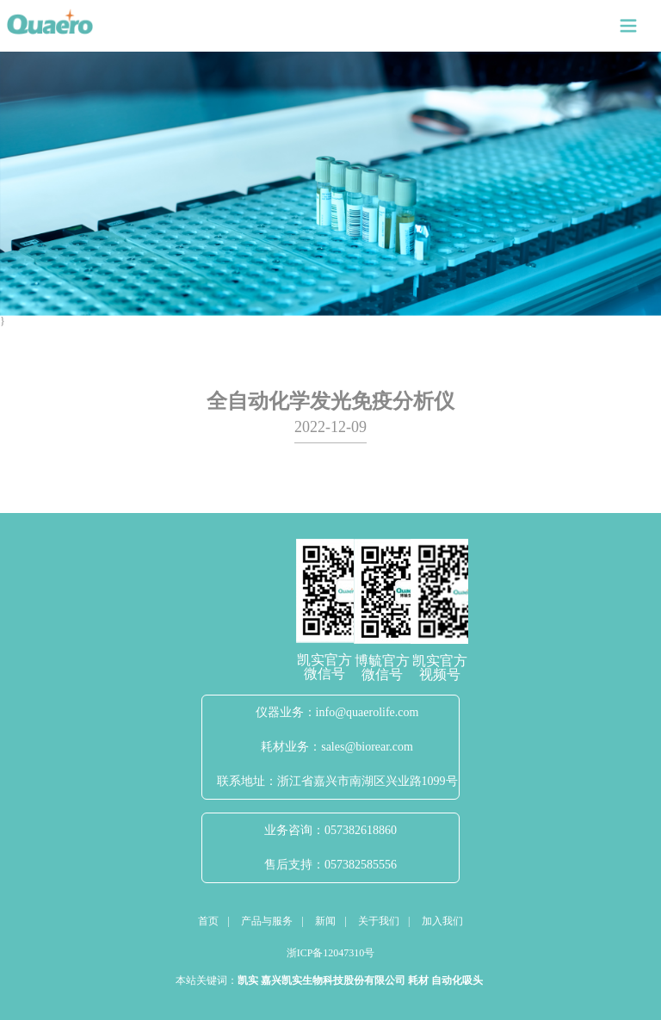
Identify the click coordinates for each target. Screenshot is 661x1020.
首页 (208, 921)
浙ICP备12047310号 (331, 953)
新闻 (325, 921)
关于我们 (378, 921)
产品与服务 (267, 921)
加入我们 (442, 921)
